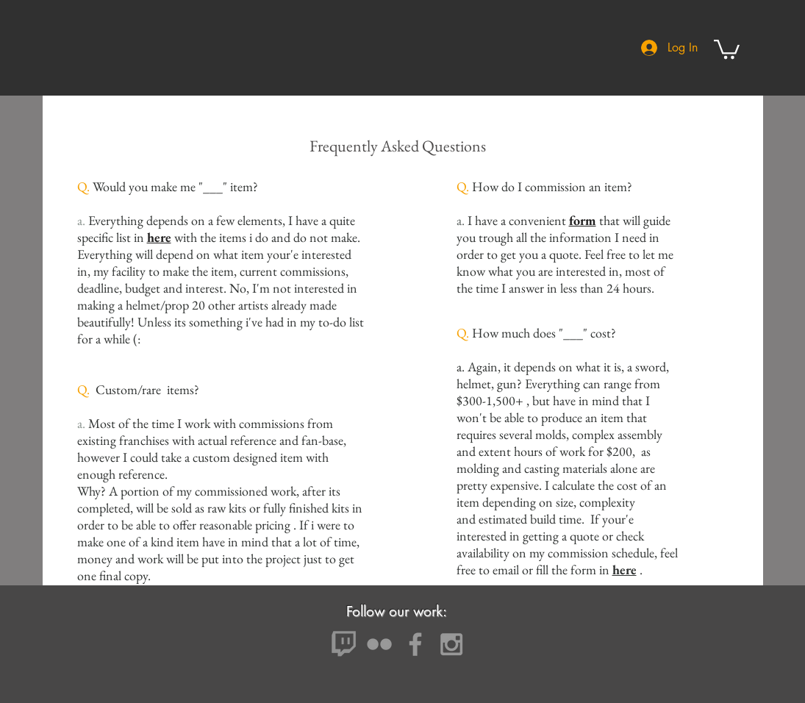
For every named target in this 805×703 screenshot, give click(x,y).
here (159, 237)
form (582, 220)
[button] (727, 48)
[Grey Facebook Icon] (415, 644)
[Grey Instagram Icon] (451, 644)
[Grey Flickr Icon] (379, 644)
